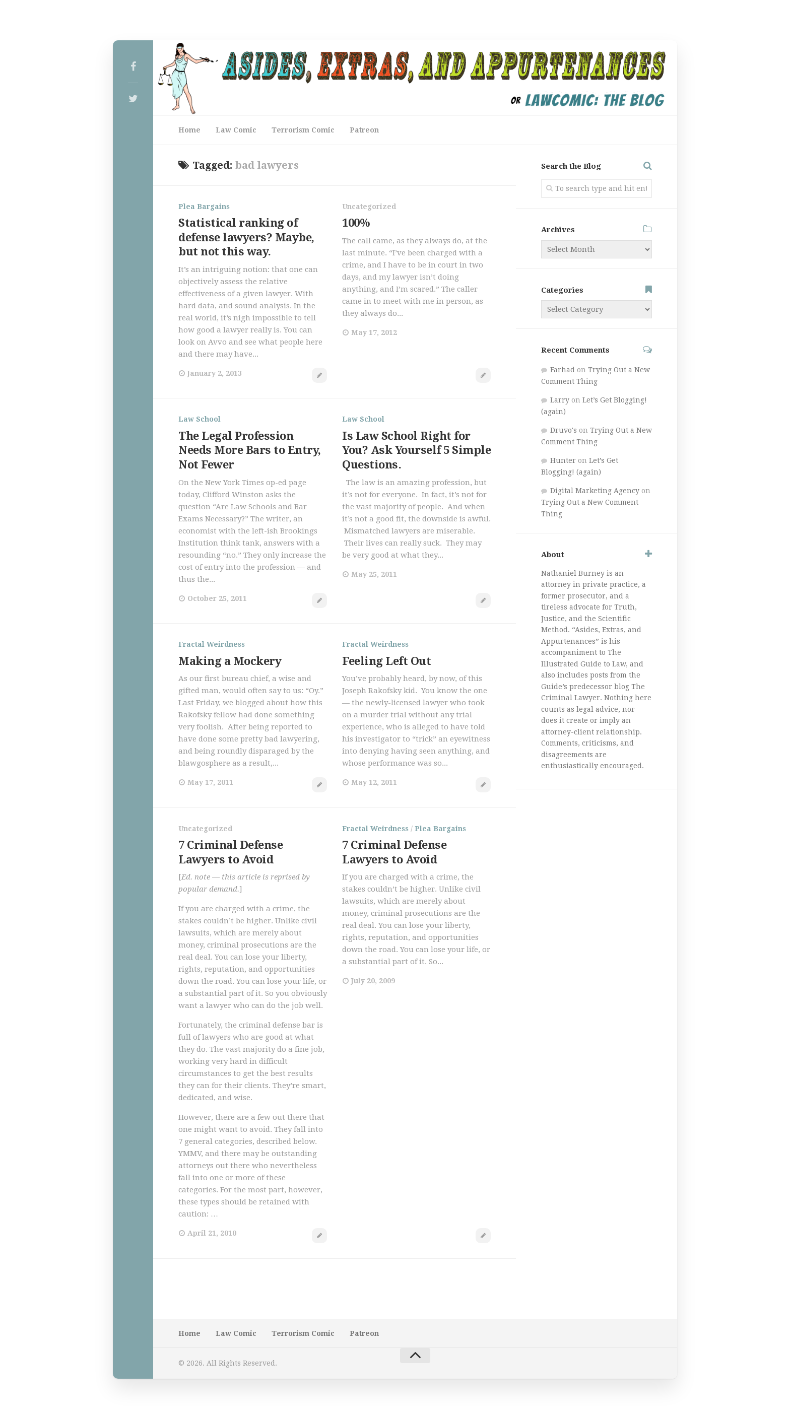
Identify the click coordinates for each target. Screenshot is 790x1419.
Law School (199, 419)
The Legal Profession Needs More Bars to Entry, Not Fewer (249, 450)
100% (356, 223)
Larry (559, 400)
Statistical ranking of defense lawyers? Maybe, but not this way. (246, 237)
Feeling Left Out (386, 661)
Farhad (562, 370)
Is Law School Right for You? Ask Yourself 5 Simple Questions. (416, 450)
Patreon (364, 130)
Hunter (563, 460)
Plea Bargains (204, 206)
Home (189, 130)
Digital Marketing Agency (594, 491)
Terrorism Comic (303, 130)
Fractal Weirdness (211, 644)
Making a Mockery (229, 661)
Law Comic (236, 130)
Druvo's (563, 430)
